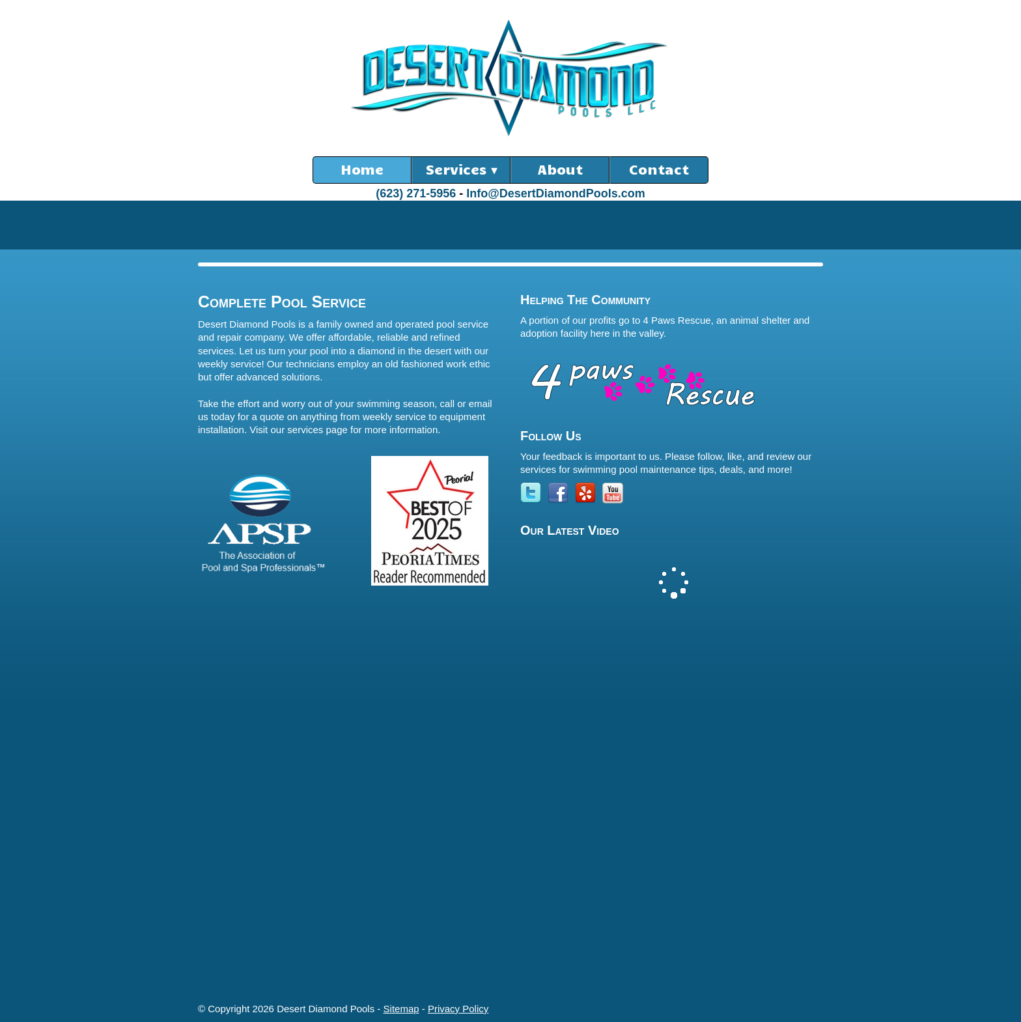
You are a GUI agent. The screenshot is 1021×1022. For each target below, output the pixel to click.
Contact (659, 168)
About (560, 168)
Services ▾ (461, 168)
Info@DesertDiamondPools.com (555, 193)
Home (362, 168)
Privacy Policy (458, 1008)
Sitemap (401, 1008)
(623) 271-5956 (416, 193)
